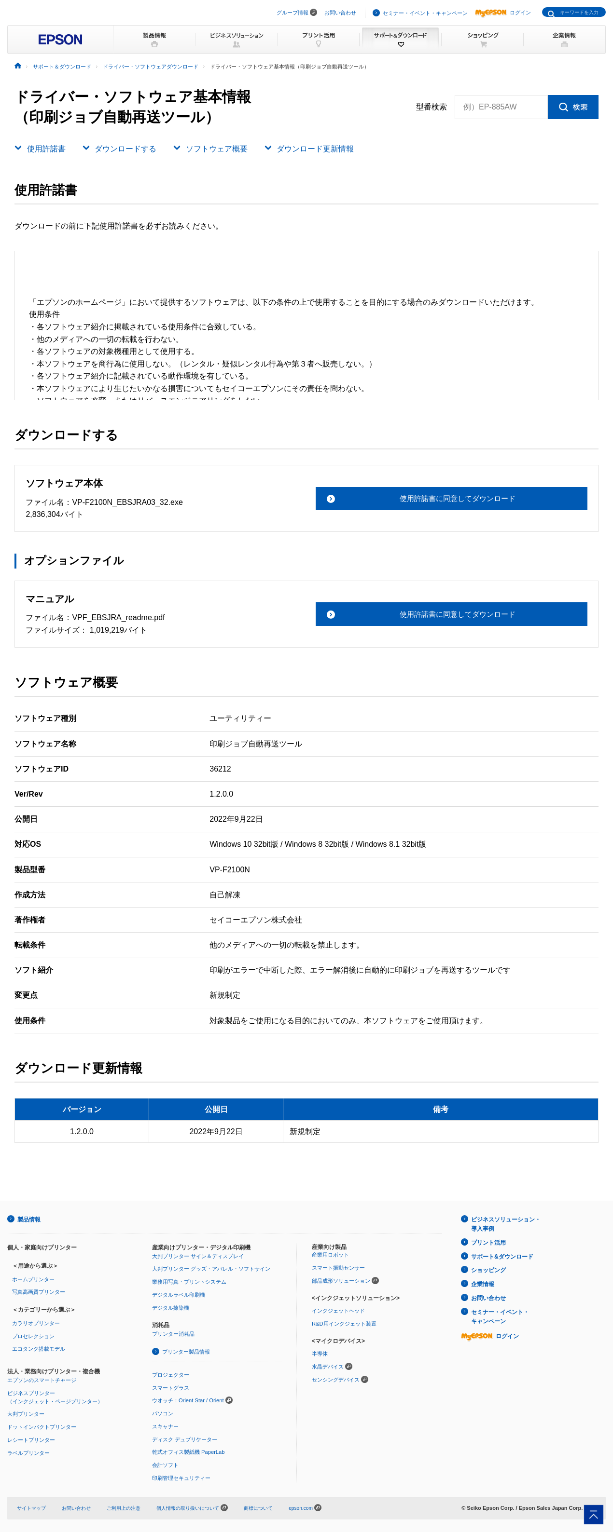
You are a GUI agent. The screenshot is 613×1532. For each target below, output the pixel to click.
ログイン (503, 12)
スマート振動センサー (338, 1267)
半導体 (320, 1353)
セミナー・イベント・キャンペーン (425, 13)
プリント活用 (488, 1241)
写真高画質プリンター (38, 1291)
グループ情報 (292, 12)
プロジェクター (170, 1374)
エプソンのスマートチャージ (41, 1379)
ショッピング (488, 1267)
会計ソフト (165, 1463)
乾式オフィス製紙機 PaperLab (188, 1450)
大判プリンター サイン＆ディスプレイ (198, 1256)
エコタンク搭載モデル (38, 1348)
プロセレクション (33, 1335)
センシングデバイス (336, 1378)
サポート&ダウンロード (502, 1254)
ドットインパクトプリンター (41, 1426)
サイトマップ (33, 1506)
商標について (275, 1506)
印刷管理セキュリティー (181, 1476)
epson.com (320, 1506)
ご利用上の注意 (131, 1506)
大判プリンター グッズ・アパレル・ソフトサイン (211, 1268)
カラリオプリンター (36, 1323)
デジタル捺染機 (170, 1307)
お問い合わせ (340, 12)
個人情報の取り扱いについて (204, 1506)
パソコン (162, 1412)
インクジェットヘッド (338, 1310)
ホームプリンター (33, 1279)
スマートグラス (170, 1386)
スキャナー (165, 1425)
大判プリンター (25, 1413)
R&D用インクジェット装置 (344, 1323)
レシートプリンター (31, 1438)
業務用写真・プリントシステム (189, 1281)
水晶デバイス (328, 1366)
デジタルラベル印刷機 (178, 1294)
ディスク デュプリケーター (184, 1438)
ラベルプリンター (28, 1451)
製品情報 (29, 1219)
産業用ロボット (330, 1254)
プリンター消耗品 (173, 1333)
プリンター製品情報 (186, 1351)
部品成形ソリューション (341, 1280)
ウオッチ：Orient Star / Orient (187, 1399)
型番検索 (431, 107)
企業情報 (482, 1281)
